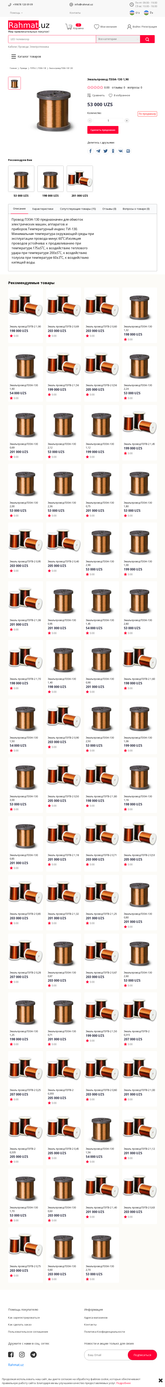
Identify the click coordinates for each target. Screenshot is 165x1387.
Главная (13, 68)
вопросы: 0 (135, 87)
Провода (23, 46)
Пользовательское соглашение (28, 1331)
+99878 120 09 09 (23, 4)
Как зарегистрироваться (24, 1317)
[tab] (19, 209)
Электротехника (39, 46)
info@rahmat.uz (84, 4)
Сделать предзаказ (103, 129)
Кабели (12, 46)
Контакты (75, 12)
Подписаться (142, 1355)
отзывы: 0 (118, 87)
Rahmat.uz (16, 1365)
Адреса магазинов (96, 1317)
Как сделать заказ (19, 1324)
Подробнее (123, 1383)
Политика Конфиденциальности (104, 1331)
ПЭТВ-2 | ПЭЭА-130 (38, 68)
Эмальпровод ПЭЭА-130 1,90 (61, 68)
